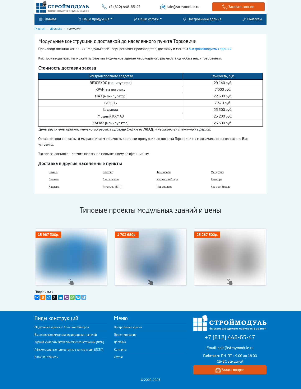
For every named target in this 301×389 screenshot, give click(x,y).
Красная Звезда (220, 187)
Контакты (252, 19)
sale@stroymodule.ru (183, 6)
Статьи (118, 357)
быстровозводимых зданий (210, 49)
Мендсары (217, 172)
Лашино (54, 179)
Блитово (108, 172)
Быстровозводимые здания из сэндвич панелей (65, 335)
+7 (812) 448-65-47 (124, 6)
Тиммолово (164, 172)
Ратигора (216, 179)
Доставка (120, 342)
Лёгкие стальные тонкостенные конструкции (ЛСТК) (68, 350)
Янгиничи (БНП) (112, 187)
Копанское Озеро (167, 179)
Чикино (53, 172)
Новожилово (164, 187)
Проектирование (125, 335)
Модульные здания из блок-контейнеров (61, 327)
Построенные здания (202, 19)
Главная (48, 19)
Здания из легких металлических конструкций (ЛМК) (69, 342)
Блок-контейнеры (46, 357)
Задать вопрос (230, 370)
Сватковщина (111, 179)
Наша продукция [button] (93, 19)
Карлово (54, 187)
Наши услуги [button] (146, 19)
